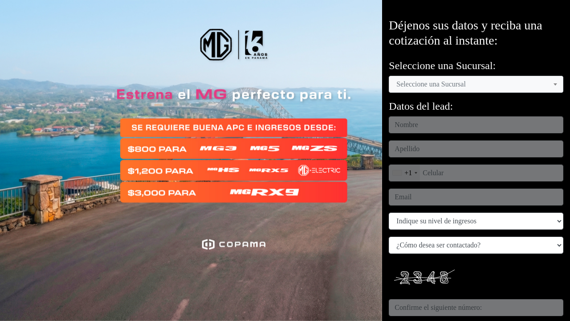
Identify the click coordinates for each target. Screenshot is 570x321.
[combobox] (476, 84)
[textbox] (434, 84)
